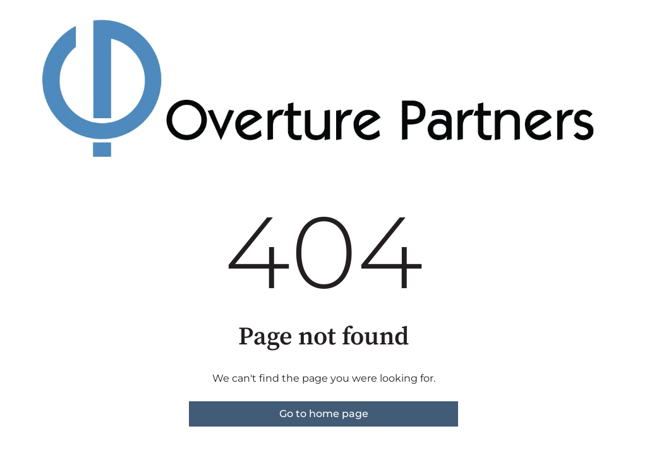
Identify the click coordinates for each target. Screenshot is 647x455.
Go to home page (323, 414)
